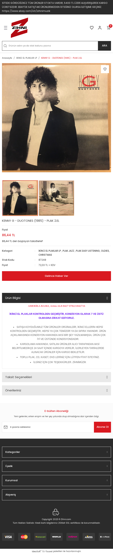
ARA (104, 45)
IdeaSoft (36, 551)
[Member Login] (100, 28)
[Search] (56, 46)
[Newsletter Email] (56, 427)
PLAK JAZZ (68, 250)
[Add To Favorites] (105, 69)
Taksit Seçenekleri (18, 377)
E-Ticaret (48, 551)
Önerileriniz (13, 390)
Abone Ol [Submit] (103, 427)
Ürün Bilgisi (12, 298)
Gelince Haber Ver (56, 276)
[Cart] (109, 28)
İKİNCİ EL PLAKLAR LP (50, 250)
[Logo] (19, 28)
